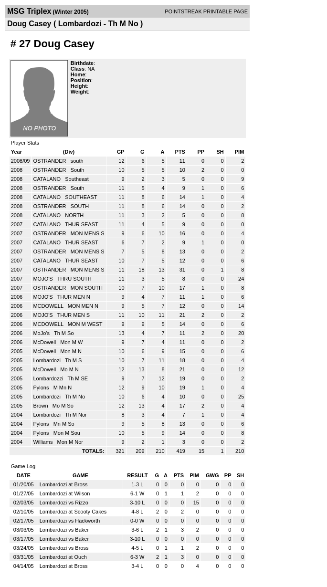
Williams (43, 442)
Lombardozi (47, 360)
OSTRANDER (50, 161)
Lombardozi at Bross (64, 484)
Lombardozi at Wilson (65, 493)
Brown (41, 406)
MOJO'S (43, 279)
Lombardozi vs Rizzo (64, 502)
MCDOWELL (48, 306)
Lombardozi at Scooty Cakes (73, 511)
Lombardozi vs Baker (64, 530)
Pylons (41, 387)
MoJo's (42, 333)
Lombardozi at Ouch (63, 557)
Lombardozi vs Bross (64, 548)
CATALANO (47, 179)
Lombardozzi (48, 378)
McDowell (45, 342)
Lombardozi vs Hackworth (70, 521)
